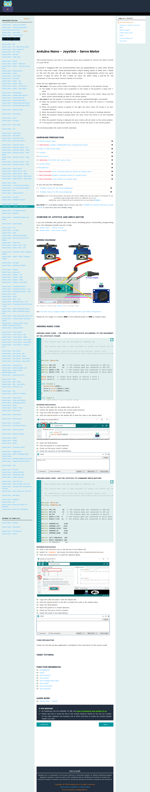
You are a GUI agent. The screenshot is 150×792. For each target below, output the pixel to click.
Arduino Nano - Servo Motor (11, 125)
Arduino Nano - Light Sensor (11, 133)
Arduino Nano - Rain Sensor (11, 410)
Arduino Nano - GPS (8, 465)
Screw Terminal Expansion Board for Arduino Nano (65, 171)
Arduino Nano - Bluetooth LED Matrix (14, 265)
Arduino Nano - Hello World (11, 32)
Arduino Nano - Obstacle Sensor (12, 430)
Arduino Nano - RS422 (9, 443)
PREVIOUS (43, 724)
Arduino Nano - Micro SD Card (12, 481)
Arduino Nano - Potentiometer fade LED (15, 95)
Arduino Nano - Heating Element (12, 193)
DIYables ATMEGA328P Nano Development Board (63, 145)
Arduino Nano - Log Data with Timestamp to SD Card (17, 487)
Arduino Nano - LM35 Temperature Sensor (15, 309)
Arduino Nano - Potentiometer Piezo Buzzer (16, 103)
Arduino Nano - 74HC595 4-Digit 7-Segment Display (16, 253)
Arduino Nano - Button (9, 61)
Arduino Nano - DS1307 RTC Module (14, 393)
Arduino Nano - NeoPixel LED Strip (13, 472)
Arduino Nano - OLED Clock (11, 243)
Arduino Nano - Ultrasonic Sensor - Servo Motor (15, 158)
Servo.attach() (45, 675)
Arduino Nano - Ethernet (10, 523)
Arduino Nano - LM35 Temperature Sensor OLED (15, 312)
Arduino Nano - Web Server (11, 527)
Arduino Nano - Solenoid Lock (12, 365)
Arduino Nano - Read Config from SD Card (16, 491)
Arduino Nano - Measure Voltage (13, 434)
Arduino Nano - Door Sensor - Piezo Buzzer (16, 358)
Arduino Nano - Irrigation (10, 213)
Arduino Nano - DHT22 (9, 296)
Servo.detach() (45, 689)
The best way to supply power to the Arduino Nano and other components (70, 312)
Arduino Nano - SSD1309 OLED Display (14, 235)
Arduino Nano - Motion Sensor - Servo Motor (16, 178)
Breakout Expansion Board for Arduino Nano (62, 175)
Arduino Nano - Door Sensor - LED (13, 353)
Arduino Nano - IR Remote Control (13, 447)
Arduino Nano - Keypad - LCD (12, 275)
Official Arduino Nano (47, 141)
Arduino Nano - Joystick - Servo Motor (14, 206)
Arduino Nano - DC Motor (10, 120)
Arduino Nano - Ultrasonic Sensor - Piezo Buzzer (15, 154)
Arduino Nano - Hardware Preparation (14, 27)
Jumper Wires (44, 164)
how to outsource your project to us (92, 711)
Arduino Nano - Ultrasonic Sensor (13, 145)
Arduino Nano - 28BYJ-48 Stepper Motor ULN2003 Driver (15, 455)
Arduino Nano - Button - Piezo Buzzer (14, 86)
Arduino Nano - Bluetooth (10, 499)
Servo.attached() (46, 686)
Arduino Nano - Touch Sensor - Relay (14, 337)
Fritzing (59, 306)
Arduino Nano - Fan (8, 190)
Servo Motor (44, 156)
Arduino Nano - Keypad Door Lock (13, 375)
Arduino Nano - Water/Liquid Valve (13, 403)
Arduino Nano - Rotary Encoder (12, 110)
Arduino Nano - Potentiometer (11, 93)
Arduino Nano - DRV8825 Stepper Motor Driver (17, 459)
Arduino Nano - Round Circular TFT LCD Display (15, 239)
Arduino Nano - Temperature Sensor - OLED (16, 291)
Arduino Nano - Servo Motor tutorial (53, 230)
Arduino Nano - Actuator (10, 197)
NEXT (106, 724)
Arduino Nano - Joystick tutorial (51, 228)
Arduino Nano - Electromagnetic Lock (14, 368)
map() (42, 673)
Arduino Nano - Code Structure (12, 35)
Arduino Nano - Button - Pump (12, 408)
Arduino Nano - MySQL (9, 534)
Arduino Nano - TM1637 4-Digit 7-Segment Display (16, 258)
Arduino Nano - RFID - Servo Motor (13, 384)
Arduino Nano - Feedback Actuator (13, 200)
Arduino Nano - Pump (9, 405)
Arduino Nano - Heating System (12, 328)
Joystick (42, 152)
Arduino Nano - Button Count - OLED (14, 245)
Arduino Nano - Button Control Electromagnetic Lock (12, 371)
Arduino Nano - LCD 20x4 (10, 230)
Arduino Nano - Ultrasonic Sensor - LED (15, 147)
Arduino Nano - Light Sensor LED (12, 138)
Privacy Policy (84, 787)
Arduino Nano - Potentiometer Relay (14, 100)
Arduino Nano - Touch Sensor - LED (14, 334)
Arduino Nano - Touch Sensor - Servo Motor (16, 342)
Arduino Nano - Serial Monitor (12, 37)
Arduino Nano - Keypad (10, 269)
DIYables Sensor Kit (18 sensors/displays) (56, 192)
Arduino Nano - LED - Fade (11, 52)
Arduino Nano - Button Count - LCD (14, 248)
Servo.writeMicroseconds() (49, 681)
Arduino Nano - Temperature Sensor (14, 286)
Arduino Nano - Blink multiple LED (13, 49)
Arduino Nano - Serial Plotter (11, 40)
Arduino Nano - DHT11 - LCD (11, 299)
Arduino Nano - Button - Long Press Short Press (15, 67)
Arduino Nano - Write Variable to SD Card (16, 484)
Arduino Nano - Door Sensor (11, 351)
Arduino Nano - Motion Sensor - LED (14, 171)
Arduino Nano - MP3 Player (10, 495)
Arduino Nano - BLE (8, 502)
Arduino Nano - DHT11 (9, 294)
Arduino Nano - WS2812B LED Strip (13, 475)
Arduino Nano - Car (8, 129)
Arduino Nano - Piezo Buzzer (11, 114)
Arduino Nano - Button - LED (11, 81)
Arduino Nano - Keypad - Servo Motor (14, 282)
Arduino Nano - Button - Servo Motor (14, 88)
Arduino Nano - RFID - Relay (11, 382)
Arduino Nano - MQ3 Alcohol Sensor (14, 425)
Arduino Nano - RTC (8, 391)
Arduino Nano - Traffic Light (11, 57)
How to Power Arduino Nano (11, 30)
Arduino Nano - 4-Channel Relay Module (15, 188)
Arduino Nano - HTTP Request (11, 531)
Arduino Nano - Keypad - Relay (12, 280)
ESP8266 (35, 19)
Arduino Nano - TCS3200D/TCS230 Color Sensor (15, 218)
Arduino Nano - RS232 (9, 438)
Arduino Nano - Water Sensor (11, 398)
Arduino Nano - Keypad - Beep (12, 277)
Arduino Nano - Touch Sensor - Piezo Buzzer (16, 340)
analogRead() (45, 670)
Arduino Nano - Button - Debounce (13, 64)
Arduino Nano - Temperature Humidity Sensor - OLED (17, 305)
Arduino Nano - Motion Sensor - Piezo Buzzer (16, 176)
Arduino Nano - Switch (9, 73)
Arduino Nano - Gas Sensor (11, 423)
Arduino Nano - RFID (8, 379)
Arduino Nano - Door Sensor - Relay (14, 356)
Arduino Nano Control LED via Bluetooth (15, 509)
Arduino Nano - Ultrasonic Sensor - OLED (15, 164)
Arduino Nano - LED (8, 44)
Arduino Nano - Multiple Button (12, 71)
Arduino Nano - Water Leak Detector (14, 400)
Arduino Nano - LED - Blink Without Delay (15, 47)
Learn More (122, 41)
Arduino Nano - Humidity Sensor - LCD (15, 302)
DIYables (97, 200)
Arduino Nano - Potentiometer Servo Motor (16, 105)
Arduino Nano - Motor (9, 118)
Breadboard (43, 168)
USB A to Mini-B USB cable (49, 149)
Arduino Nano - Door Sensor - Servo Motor (16, 361)
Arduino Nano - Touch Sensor (12, 332)
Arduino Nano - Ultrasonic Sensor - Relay (15, 150)
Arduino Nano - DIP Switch (10, 78)
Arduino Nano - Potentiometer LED (13, 98)
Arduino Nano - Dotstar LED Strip (12, 477)
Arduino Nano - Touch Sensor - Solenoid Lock (15, 346)
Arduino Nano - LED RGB (10, 54)
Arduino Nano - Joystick (10, 204)
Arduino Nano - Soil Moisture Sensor (14, 210)
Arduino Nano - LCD (8, 228)
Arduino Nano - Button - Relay (12, 83)
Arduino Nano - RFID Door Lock (12, 387)
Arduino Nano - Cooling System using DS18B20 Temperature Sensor (14, 324)
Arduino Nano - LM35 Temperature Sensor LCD (17, 316)
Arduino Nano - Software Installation (14, 25)
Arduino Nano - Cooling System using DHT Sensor (16, 320)
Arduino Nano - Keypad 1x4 (11, 272)
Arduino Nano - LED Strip (10, 469)
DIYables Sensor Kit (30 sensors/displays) (56, 188)
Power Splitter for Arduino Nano (58, 179)
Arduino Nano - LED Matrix (10, 263)
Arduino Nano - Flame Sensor (12, 419)
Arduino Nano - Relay (9, 183)
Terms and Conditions (69, 787)
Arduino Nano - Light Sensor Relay (13, 141)
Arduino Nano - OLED (9, 233)
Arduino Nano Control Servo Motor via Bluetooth (14, 506)
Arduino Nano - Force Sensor (11, 414)
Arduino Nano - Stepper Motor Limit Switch (16, 461)
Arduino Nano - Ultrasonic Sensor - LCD (15, 162)
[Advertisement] (75, 749)
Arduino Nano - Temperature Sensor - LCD (16, 289)
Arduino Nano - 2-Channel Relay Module (15, 185)
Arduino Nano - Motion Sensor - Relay (14, 174)
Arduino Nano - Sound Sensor (12, 224)
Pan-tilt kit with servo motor (55, 160)
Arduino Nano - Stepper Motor (12, 451)
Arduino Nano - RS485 (9, 441)
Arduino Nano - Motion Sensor (12, 168)
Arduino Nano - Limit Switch (11, 76)
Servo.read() (44, 683)
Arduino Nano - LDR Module (11, 136)
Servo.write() (44, 678)
